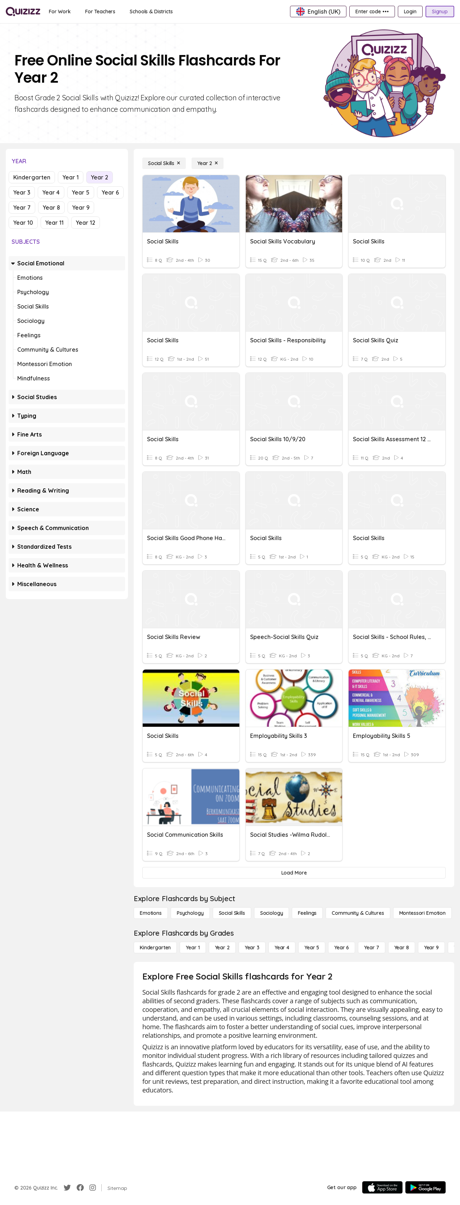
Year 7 (22, 207)
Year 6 (110, 192)
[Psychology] (190, 913)
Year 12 (85, 222)
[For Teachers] (100, 11)
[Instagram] (92, 1187)
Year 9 (80, 207)
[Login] (410, 11)
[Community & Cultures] (358, 913)
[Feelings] (307, 913)
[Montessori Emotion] (422, 913)
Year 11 (54, 222)
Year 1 (71, 177)
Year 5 (80, 192)
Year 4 (51, 192)
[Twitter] (67, 1187)
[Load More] (294, 872)
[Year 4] (281, 947)
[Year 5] (311, 947)
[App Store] (382, 1187)
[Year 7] (371, 947)
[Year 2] (208, 163)
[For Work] (60, 11)
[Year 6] (341, 947)
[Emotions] (151, 913)
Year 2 (99, 177)
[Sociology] (271, 913)
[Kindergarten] (155, 947)
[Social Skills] (164, 163)
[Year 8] (401, 947)
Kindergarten (31, 177)
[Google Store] (425, 1187)
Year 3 (21, 192)
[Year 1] (193, 947)
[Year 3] (252, 947)
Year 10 (23, 222)
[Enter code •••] (372, 11)
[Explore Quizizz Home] (23, 11)
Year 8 (51, 207)
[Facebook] (80, 1187)
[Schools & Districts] (151, 11)
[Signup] (440, 11)
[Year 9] (431, 947)
